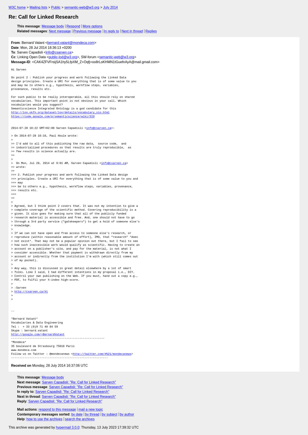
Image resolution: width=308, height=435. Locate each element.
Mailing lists (38, 7)
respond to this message (57, 409)
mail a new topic (90, 409)
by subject (109, 414)
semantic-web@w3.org (81, 7)
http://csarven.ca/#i (31, 292)
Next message (60, 31)
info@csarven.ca (58, 52)
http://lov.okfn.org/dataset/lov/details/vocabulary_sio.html (60, 113)
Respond (73, 26)
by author (127, 414)
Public (56, 7)
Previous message (87, 31)
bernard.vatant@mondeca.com (70, 43)
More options (93, 26)
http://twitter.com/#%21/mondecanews (102, 354)
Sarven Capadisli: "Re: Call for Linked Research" (79, 382)
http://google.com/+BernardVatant (38, 335)
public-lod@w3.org (63, 57)
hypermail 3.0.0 (67, 427)
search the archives (80, 419)
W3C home (17, 7)
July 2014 (110, 7)
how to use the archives (44, 419)
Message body (53, 26)
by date (76, 414)
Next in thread (132, 31)
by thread (92, 414)
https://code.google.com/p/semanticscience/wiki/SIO (53, 117)
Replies (151, 31)
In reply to (111, 31)
